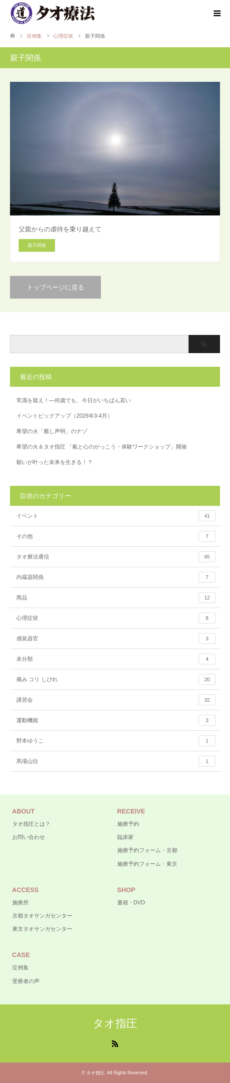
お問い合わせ (28, 837)
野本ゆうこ (115, 740)
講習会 (115, 699)
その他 (115, 536)
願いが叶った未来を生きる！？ (54, 462)
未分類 (115, 659)
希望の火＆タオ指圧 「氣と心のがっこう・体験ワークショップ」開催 (101, 447)
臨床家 (125, 837)
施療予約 (128, 824)
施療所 (20, 902)
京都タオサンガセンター (42, 916)
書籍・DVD (131, 902)
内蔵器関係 (115, 577)
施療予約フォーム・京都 (147, 850)
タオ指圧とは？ (31, 824)
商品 (115, 597)
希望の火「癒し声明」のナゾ (51, 431)
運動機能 (115, 720)
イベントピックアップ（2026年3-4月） (64, 416)
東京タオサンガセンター (42, 929)
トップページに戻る (55, 287)
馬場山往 (115, 761)
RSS (115, 1043)
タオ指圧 (115, 1023)
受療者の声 (26, 981)
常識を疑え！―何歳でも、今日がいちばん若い (73, 400)
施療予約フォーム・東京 (147, 864)
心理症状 (115, 618)
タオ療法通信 (115, 556)
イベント (115, 515)
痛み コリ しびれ (115, 679)
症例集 (20, 967)
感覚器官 (115, 638)
